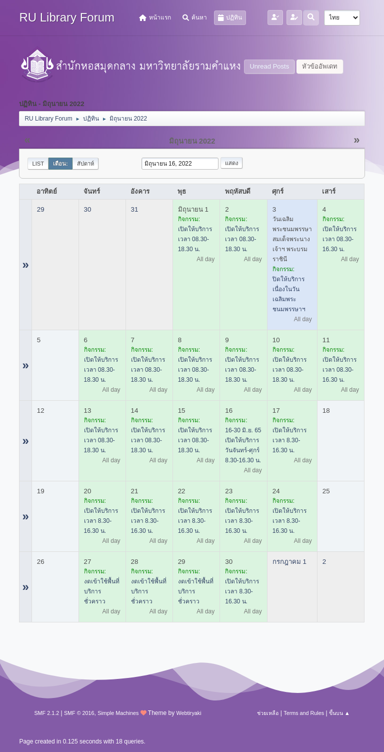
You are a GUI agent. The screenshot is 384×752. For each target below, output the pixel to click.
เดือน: (60, 164)
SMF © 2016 (79, 713)
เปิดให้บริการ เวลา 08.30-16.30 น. (339, 239)
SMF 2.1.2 (46, 713)
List (38, 164)
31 (134, 209)
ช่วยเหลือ (267, 713)
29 (40, 209)
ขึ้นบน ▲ (339, 713)
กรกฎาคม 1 (289, 561)
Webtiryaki (188, 713)
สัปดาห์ (85, 164)
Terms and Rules (304, 713)
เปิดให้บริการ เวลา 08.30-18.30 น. (195, 239)
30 (88, 209)
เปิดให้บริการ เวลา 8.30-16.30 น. (289, 440)
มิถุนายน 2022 (192, 141)
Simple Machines (118, 713)
